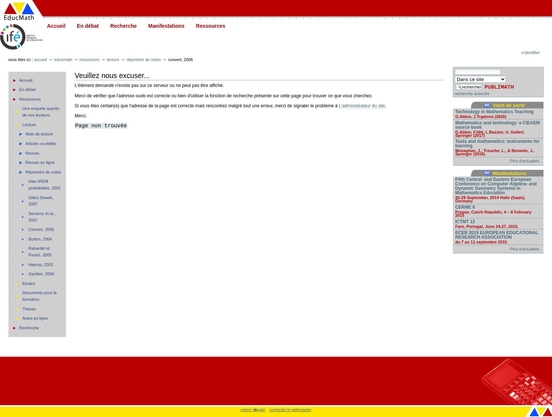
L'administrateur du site (362, 105)
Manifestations (166, 26)
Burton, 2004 (40, 239)
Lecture (113, 59)
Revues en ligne (40, 162)
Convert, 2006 (41, 229)
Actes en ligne (35, 318)
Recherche (123, 26)
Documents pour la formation (39, 296)
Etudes (28, 283)
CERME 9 (498, 211)
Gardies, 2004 (41, 274)
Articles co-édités (41, 143)
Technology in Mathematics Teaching (498, 113)
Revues (32, 153)
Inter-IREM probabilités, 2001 (44, 184)
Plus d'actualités (524, 161)
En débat (88, 26)
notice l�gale (252, 409)
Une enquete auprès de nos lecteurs (40, 111)
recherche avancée (472, 93)
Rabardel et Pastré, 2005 (40, 251)
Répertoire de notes (144, 59)
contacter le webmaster (290, 409)
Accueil (56, 26)
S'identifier (531, 52)
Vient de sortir (509, 105)
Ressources (210, 26)
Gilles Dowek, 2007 (40, 200)
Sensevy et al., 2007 (41, 216)
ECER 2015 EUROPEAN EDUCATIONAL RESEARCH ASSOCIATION (498, 237)
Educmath (63, 59)
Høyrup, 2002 (40, 264)
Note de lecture (39, 134)
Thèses (29, 309)
